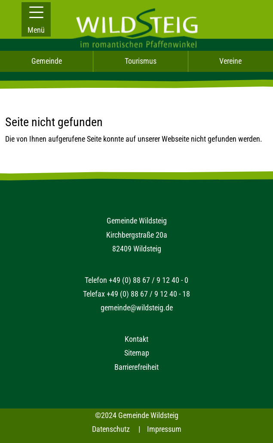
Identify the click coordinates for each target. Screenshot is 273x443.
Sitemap (136, 352)
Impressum (164, 429)
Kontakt (136, 339)
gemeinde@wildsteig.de (137, 307)
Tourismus (140, 60)
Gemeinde (46, 60)
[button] (36, 19)
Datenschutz (111, 429)
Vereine (230, 60)
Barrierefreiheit (136, 367)
